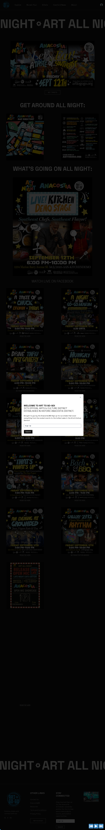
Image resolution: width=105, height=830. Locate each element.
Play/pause (96, 826)
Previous (91, 826)
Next (101, 826)
